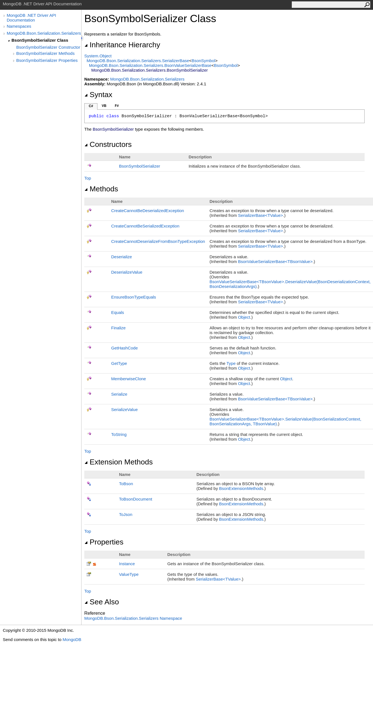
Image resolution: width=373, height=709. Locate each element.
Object (244, 317)
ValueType (129, 574)
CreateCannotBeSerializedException (145, 226)
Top (87, 178)
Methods (101, 189)
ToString (119, 434)
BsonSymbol (203, 60)
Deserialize (121, 256)
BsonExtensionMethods (241, 488)
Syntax (98, 94)
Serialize (119, 394)
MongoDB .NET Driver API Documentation (31, 17)
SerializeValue (124, 409)
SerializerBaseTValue (260, 215)
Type (231, 363)
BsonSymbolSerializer (139, 166)
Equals (117, 312)
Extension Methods (118, 462)
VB (104, 106)
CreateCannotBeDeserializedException (147, 210)
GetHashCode (124, 348)
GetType (119, 363)
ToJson (125, 514)
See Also (101, 602)
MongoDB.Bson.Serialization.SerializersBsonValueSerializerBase (150, 65)
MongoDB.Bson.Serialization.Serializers (44, 33)
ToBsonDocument (135, 499)
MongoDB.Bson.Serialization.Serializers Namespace (133, 618)
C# (91, 106)
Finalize (118, 327)
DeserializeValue (126, 272)
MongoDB (71, 639)
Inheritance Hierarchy (122, 45)
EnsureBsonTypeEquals (133, 297)
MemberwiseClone (128, 378)
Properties (103, 542)
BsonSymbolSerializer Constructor (48, 47)
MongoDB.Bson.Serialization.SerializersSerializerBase (138, 60)
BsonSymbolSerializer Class (39, 40)
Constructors (108, 144)
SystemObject (98, 55)
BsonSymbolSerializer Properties (47, 60)
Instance (127, 563)
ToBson (126, 483)
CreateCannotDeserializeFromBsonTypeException (158, 241)
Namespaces (19, 26)
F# (117, 106)
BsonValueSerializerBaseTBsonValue (275, 261)
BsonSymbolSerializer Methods (45, 53)
